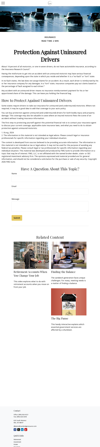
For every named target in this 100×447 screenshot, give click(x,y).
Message (15, 199)
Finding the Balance (63, 272)
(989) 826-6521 (23, 415)
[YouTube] (25, 429)
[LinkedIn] (22, 429)
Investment (17, 442)
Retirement (17, 439)
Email (14, 186)
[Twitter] (18, 429)
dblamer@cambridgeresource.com (25, 426)
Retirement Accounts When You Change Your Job (30, 273)
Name (14, 173)
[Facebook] (15, 429)
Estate (16, 444)
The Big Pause (59, 318)
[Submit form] (17, 218)
